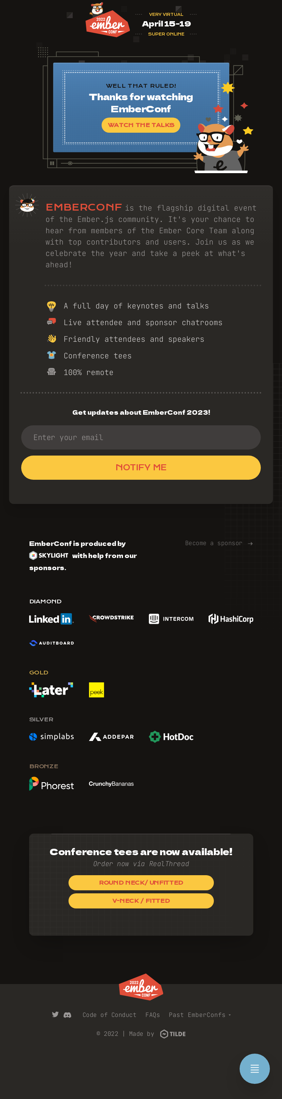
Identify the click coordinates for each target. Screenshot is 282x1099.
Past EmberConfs (200, 1015)
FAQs (152, 1015)
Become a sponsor (219, 543)
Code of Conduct (110, 1015)
